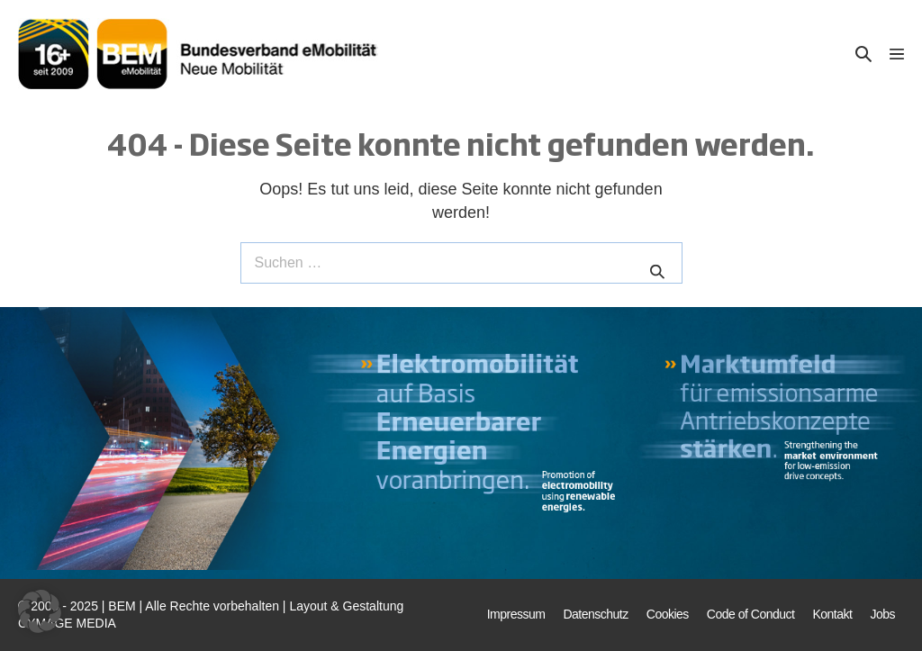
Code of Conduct (751, 614)
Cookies (667, 614)
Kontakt (832, 614)
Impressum (516, 614)
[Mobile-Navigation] (897, 54)
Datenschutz (595, 614)
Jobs (882, 614)
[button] (863, 53)
